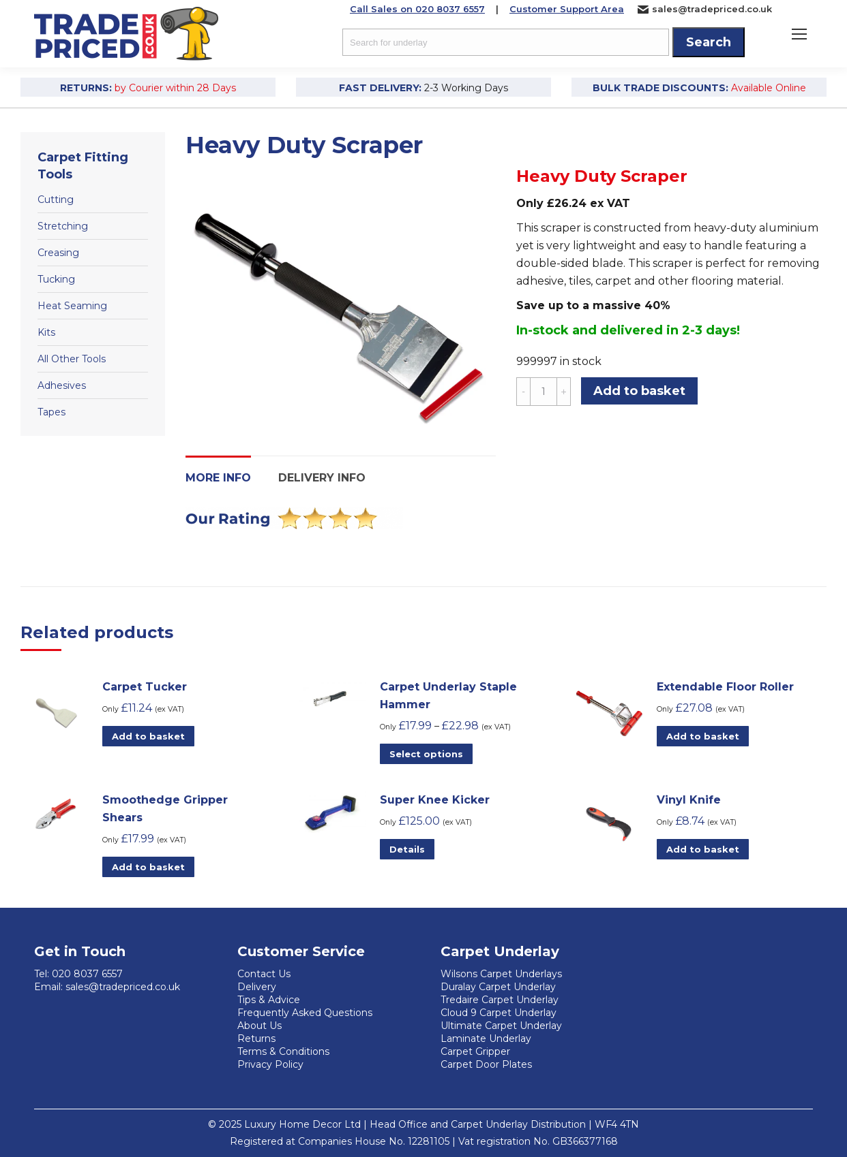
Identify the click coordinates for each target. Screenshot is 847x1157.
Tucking (56, 279)
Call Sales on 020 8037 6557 (417, 8)
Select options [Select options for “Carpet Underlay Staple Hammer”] (426, 753)
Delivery (256, 987)
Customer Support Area (566, 8)
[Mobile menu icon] (799, 34)
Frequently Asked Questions (304, 1013)
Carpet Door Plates (486, 1064)
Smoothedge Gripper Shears (165, 808)
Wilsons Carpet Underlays (501, 974)
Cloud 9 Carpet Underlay (498, 1013)
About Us (259, 1025)
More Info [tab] (218, 477)
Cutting (56, 199)
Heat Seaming (72, 306)
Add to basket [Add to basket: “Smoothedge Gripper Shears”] (148, 866)
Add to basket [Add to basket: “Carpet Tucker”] (148, 736)
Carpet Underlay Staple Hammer (448, 695)
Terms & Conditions (283, 1051)
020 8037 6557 (87, 974)
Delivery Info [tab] (322, 477)
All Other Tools (72, 359)
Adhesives (62, 385)
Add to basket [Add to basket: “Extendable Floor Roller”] (702, 736)
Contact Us (264, 974)
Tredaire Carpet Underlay (500, 1000)
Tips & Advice (268, 1000)
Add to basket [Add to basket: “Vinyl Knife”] (702, 849)
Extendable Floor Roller (725, 686)
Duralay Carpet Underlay (498, 987)
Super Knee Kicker (435, 799)
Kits (46, 332)
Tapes (51, 412)
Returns (256, 1038)
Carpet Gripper (475, 1051)
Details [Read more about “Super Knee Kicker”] (407, 849)
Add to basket (639, 390)
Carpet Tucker (144, 686)
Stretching (63, 226)
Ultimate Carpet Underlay (501, 1025)
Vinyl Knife (689, 799)
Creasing (58, 253)
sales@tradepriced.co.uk (705, 9)
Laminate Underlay (486, 1038)
